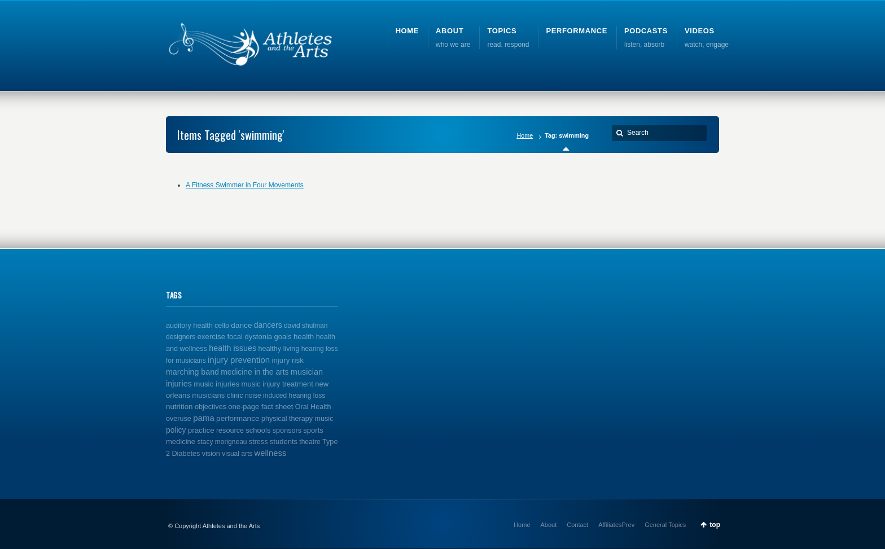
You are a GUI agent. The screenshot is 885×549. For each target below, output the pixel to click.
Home (524, 135)
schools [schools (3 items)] (258, 430)
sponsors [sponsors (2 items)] (287, 430)
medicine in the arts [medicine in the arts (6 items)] (254, 371)
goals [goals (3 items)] (282, 336)
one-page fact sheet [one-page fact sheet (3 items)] (260, 406)
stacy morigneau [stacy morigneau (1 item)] (222, 442)
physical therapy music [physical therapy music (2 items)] (297, 419)
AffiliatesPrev (616, 524)
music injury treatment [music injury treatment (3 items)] (277, 384)
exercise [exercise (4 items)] (211, 336)
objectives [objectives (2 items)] (210, 407)
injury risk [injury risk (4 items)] (287, 360)
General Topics (665, 524)
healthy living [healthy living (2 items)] (279, 349)
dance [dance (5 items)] (241, 325)
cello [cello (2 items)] (221, 326)
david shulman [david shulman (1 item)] (305, 326)
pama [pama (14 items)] (203, 418)
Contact (577, 524)
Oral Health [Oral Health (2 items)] (313, 407)
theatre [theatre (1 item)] (309, 442)
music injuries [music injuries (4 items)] (216, 384)
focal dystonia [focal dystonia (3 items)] (249, 336)
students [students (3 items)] (283, 441)
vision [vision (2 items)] (211, 454)
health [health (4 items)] (303, 336)
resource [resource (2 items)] (230, 430)
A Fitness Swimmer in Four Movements (245, 185)
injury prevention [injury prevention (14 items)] (239, 359)
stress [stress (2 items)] (258, 442)
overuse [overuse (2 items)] (178, 419)
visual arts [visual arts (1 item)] (237, 454)
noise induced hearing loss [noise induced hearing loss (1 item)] (285, 395)
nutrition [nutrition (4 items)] (179, 406)
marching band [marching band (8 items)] (192, 371)
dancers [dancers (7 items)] (268, 325)
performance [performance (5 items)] (238, 418)
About (549, 524)
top (714, 525)
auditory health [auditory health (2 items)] (189, 326)
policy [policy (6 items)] (176, 429)
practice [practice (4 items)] (201, 430)
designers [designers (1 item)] (180, 337)
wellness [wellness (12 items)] (271, 453)
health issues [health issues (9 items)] (232, 348)
